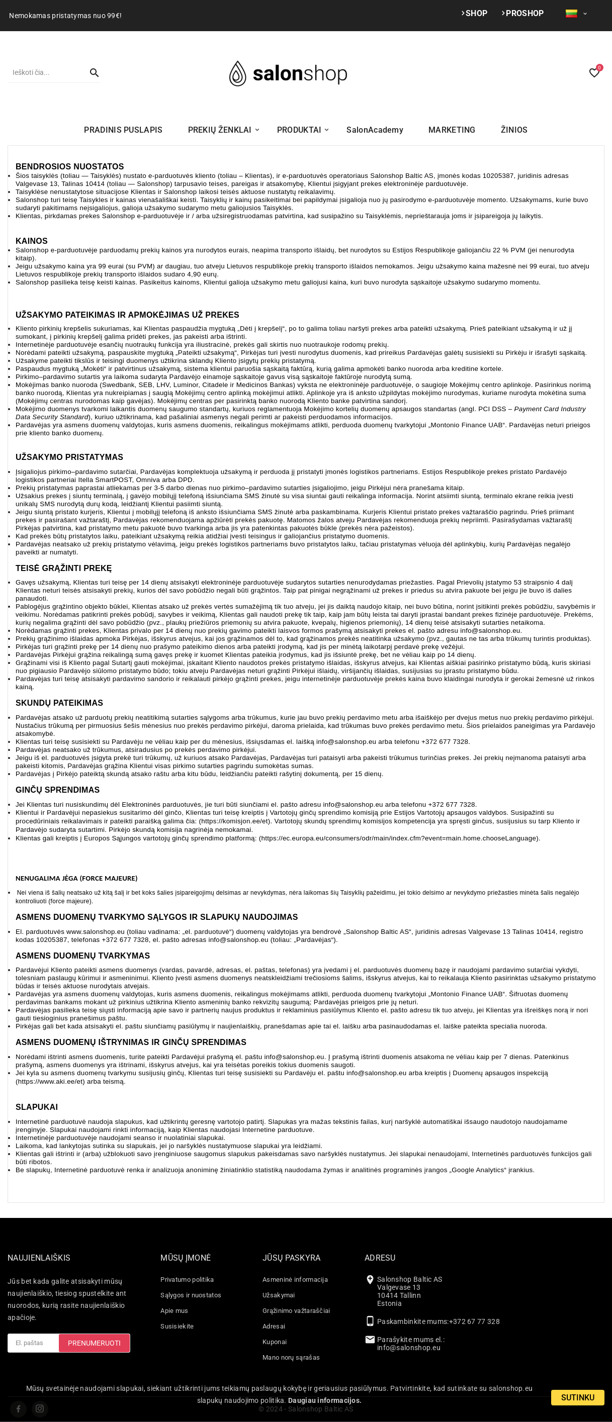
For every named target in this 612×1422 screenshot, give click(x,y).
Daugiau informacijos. (325, 1400)
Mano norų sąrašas (291, 1357)
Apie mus (174, 1310)
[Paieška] (44, 72)
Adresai (274, 1326)
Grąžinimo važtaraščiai (296, 1310)
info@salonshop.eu (409, 1348)
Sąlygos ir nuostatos (190, 1295)
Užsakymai (279, 1295)
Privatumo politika (187, 1279)
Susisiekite (177, 1326)
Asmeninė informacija (295, 1279)
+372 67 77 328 (474, 1321)
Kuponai (275, 1342)
